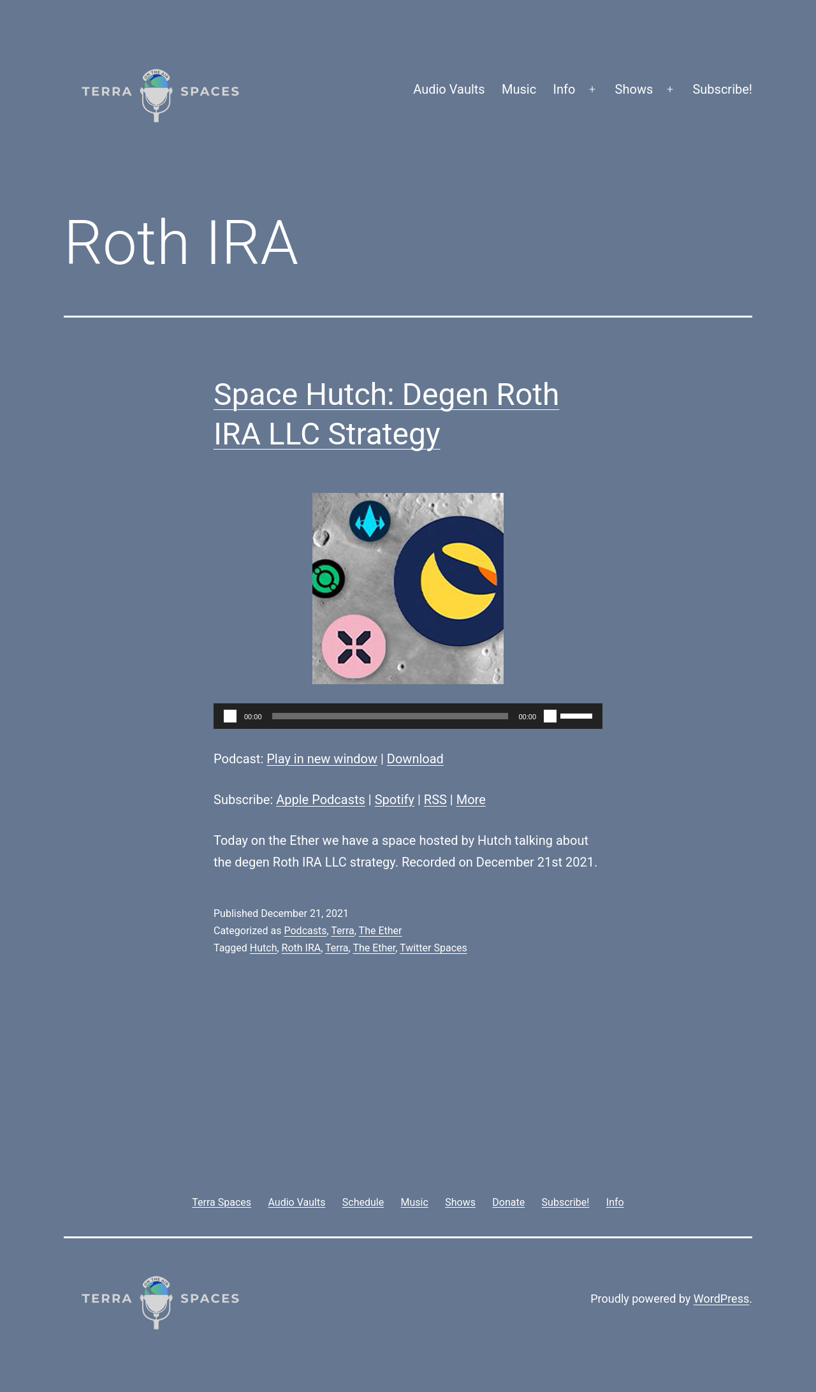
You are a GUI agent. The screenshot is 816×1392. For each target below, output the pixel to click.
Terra (342, 931)
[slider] (390, 716)
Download (415, 758)
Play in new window (321, 758)
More (471, 799)
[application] (408, 716)
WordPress (721, 1298)
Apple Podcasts (320, 799)
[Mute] (550, 716)
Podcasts (305, 931)
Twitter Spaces (433, 948)
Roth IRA (301, 948)
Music (519, 89)
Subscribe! (722, 89)
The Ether (380, 931)
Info (564, 89)
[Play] (230, 716)
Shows (634, 89)
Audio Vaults (448, 89)
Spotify (394, 799)
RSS (435, 799)
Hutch (263, 948)
